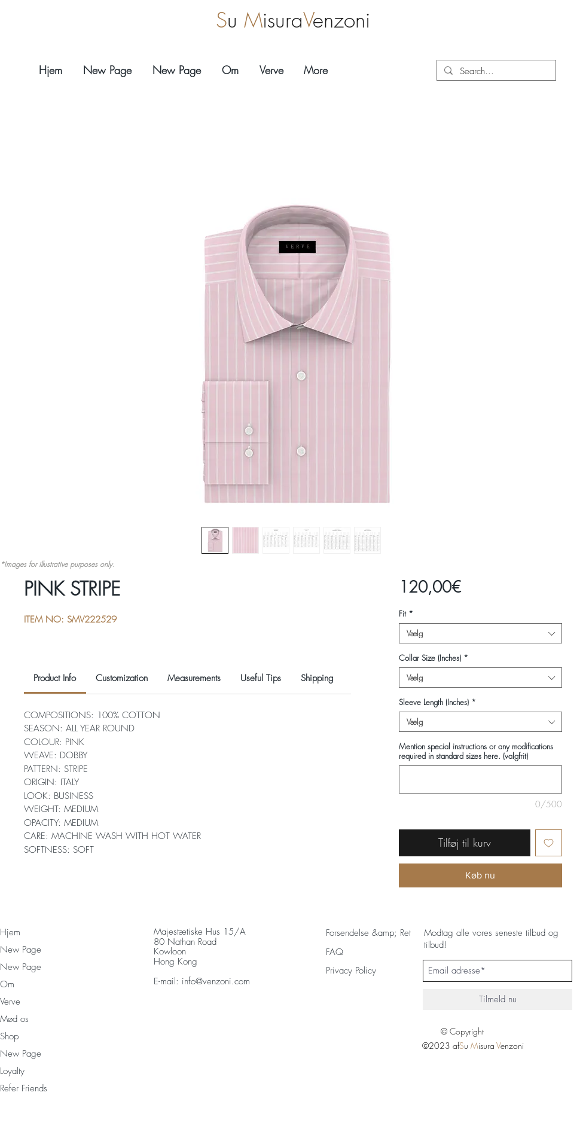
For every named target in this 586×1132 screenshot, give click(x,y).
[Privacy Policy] (363, 971)
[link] (54, 678)
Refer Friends (23, 1088)
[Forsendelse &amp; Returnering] (383, 933)
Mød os (14, 1019)
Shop (9, 1036)
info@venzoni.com (216, 981)
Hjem (10, 932)
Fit (406, 613)
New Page (20, 950)
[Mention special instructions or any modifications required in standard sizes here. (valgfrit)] (480, 779)
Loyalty (12, 1071)
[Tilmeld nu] (497, 999)
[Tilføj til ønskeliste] (548, 842)
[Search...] (495, 71)
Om (7, 984)
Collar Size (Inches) (433, 658)
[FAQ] (335, 952)
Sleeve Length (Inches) (437, 702)
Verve (10, 1002)
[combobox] (480, 633)
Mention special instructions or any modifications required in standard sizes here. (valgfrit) (476, 751)
